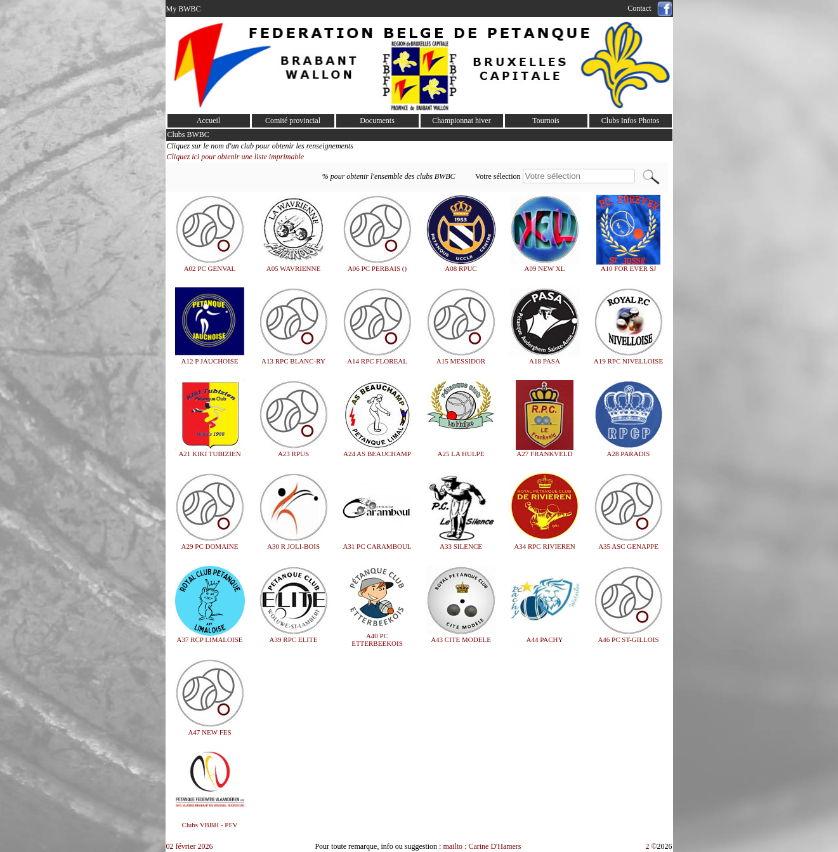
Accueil (208, 120)
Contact (641, 8)
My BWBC (183, 8)
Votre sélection (497, 176)
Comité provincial (292, 120)
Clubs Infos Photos (630, 120)
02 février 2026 (189, 846)
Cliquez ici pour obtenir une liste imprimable (235, 156)
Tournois (546, 120)
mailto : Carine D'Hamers (483, 846)
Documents (377, 120)
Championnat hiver (461, 120)
